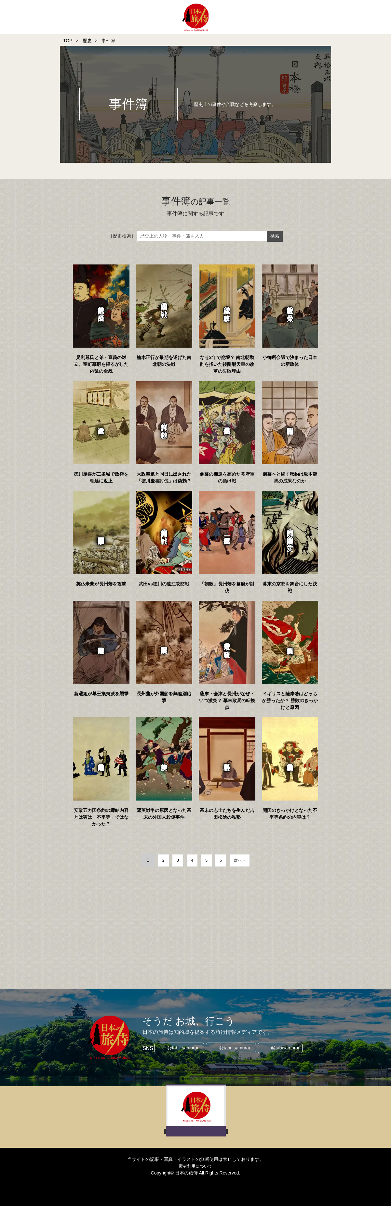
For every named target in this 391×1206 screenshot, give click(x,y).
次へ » (245, 860)
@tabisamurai (287, 1048)
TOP (68, 40)
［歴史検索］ (122, 235)
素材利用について (195, 1166)
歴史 (87, 40)
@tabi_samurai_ (182, 1048)
